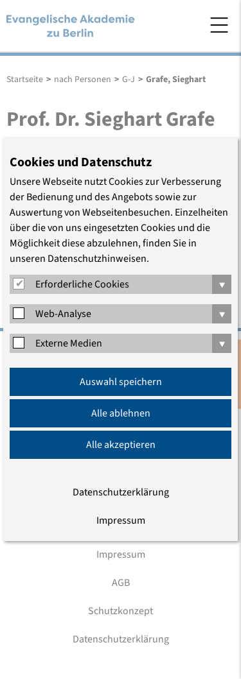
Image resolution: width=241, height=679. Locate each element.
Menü (219, 25)
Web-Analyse (63, 314)
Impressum (120, 520)
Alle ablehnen (120, 413)
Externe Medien (68, 343)
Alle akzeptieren (121, 445)
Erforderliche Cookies (82, 284)
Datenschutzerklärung (121, 492)
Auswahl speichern (121, 382)
